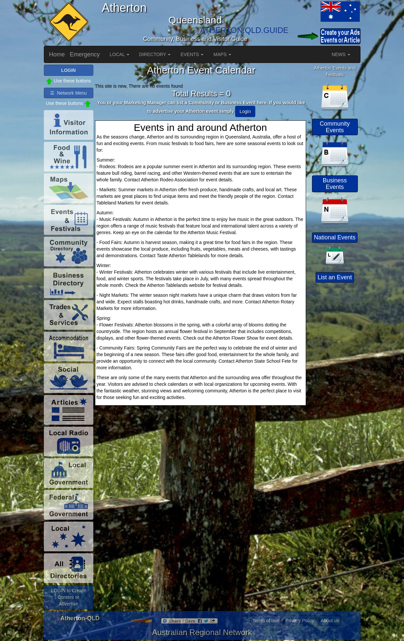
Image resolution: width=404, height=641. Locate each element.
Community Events (335, 127)
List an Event (335, 277)
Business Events (335, 183)
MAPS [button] (222, 54)
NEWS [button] (341, 54)
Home (57, 54)
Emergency (85, 54)
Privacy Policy (300, 620)
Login (245, 111)
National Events (335, 237)
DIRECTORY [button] (155, 54)
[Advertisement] (335, 384)
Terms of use (266, 620)
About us (330, 620)
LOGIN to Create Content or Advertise (68, 597)
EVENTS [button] (191, 54)
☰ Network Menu (68, 93)
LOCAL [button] (119, 54)
